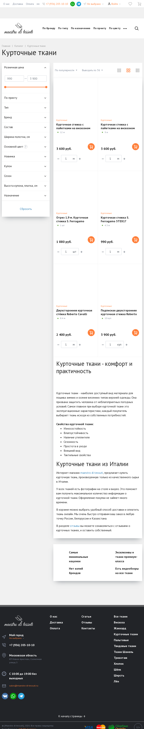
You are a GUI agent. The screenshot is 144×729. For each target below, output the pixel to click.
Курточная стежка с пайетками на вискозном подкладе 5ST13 (118, 128)
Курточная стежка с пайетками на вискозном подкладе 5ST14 (73, 128)
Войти (114, 4)
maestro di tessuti (91, 473)
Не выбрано (95, 4)
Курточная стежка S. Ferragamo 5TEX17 (115, 219)
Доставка (18, 4)
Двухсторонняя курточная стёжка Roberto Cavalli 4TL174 (74, 314)
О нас (6, 4)
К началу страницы (72, 716)
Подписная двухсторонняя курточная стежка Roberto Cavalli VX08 (119, 314)
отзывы (75, 526)
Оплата (30, 4)
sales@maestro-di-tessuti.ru (23, 685)
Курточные (61, 120)
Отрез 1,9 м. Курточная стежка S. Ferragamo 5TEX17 (72, 221)
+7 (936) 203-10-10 (57, 4)
